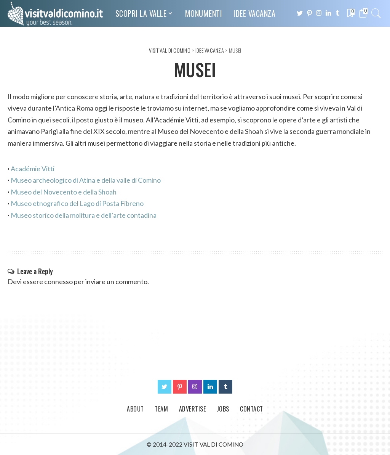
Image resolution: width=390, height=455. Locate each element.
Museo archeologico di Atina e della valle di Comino (86, 180)
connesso (58, 281)
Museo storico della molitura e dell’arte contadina (84, 215)
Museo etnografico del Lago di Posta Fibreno (77, 203)
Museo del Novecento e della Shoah (64, 192)
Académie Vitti (32, 168)
